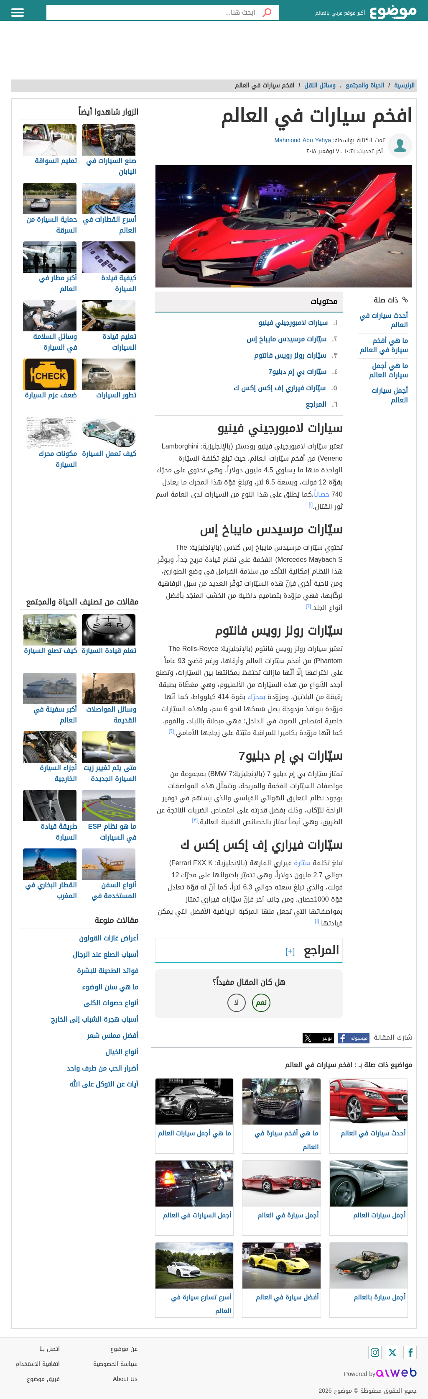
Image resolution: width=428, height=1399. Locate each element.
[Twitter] (392, 1352)
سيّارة (302, 862)
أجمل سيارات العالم (390, 395)
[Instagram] (375, 1352)
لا (236, 1002)
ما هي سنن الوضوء (110, 987)
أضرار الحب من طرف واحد (102, 1069)
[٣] (195, 820)
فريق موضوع (43, 1379)
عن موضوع (124, 1349)
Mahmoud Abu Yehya (303, 140)
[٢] (308, 605)
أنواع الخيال (121, 1052)
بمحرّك (256, 696)
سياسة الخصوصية (115, 1364)
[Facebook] (410, 1352)
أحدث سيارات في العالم (383, 320)
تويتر (327, 1038)
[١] (311, 504)
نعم (261, 1002)
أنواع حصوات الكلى (111, 1003)
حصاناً (321, 494)
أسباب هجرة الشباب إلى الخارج (94, 1020)
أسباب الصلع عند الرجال (105, 955)
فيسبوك (359, 1038)
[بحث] (267, 12)
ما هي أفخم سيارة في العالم (384, 345)
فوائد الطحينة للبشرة (107, 971)
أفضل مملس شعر (112, 1036)
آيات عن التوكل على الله (103, 1085)
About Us (125, 1379)
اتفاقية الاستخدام (37, 1364)
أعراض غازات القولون (108, 939)
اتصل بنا (49, 1349)
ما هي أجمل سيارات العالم (388, 370)
